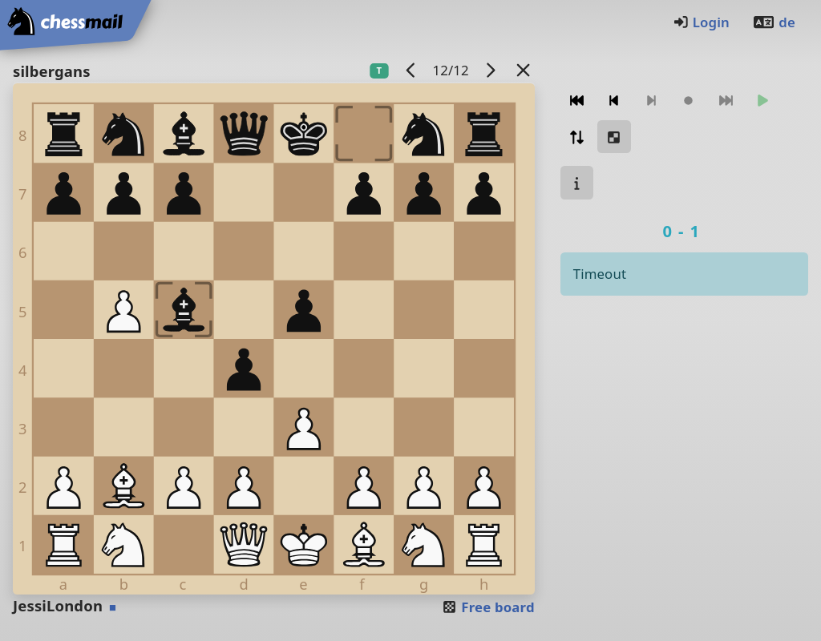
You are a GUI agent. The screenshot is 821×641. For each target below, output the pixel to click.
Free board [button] (488, 607)
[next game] (490, 70)
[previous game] (410, 70)
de (773, 22)
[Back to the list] (523, 70)
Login (701, 22)
